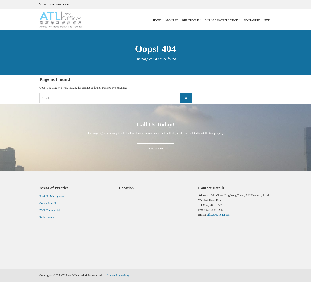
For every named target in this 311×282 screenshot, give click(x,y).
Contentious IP (47, 203)
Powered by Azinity (118, 275)
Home (157, 20)
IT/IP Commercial (49, 210)
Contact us (155, 148)
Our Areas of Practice (221, 20)
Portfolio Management (51, 196)
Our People (190, 20)
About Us (171, 20)
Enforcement (46, 217)
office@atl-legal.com (218, 214)
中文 (267, 20)
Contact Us (252, 20)
